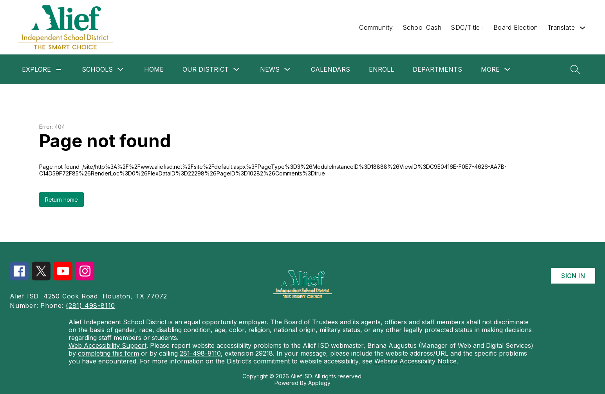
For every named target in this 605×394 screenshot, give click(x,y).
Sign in (573, 276)
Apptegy (319, 383)
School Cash (422, 27)
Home (154, 69)
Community (376, 27)
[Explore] (58, 69)
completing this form (108, 353)
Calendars (330, 69)
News (270, 69)
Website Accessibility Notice (415, 361)
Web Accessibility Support (107, 345)
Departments (437, 69)
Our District (205, 69)
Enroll (381, 69)
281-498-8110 (200, 353)
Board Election (515, 27)
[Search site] (575, 69)
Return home (61, 199)
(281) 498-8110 (90, 305)
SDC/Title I (467, 27)
